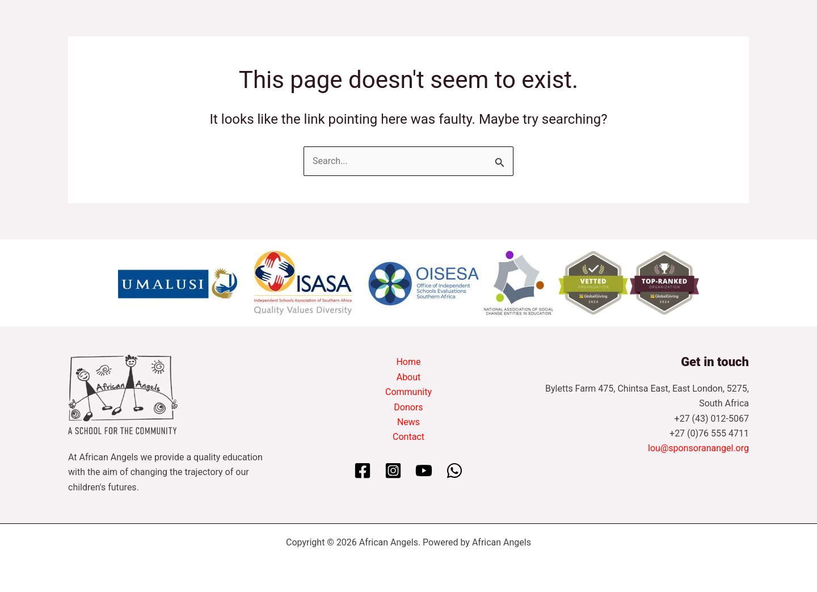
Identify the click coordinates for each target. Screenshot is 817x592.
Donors (408, 407)
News (408, 422)
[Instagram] (393, 470)
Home (408, 361)
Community (408, 392)
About (409, 377)
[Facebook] (362, 470)
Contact (408, 436)
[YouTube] (423, 470)
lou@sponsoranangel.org (698, 448)
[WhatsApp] (454, 470)
